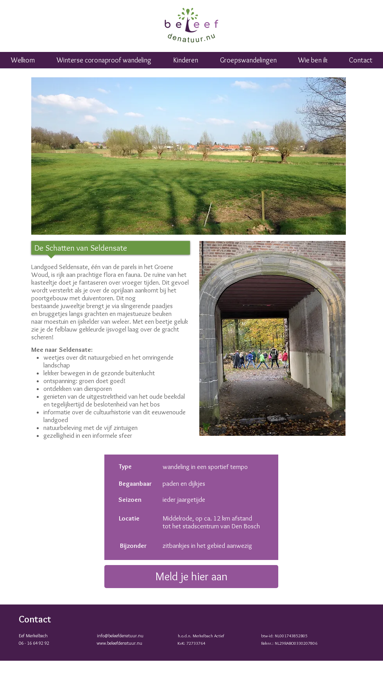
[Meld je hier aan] (191, 576)
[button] (248, 62)
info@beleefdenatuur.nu (120, 635)
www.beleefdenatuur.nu (119, 643)
